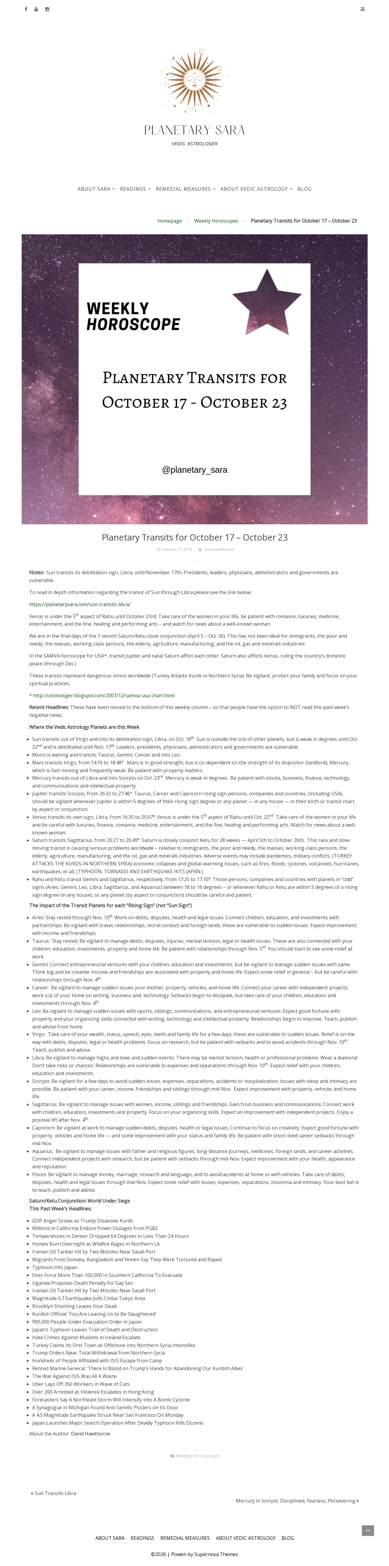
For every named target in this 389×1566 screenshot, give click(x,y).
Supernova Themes (216, 1554)
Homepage (168, 220)
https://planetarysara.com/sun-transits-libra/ (80, 604)
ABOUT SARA (94, 189)
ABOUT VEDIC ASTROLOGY (254, 189)
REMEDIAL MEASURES (183, 189)
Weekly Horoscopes (215, 220)
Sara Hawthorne (219, 549)
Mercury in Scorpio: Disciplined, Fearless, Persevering (295, 1500)
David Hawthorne (91, 1433)
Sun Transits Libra (56, 1493)
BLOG (305, 189)
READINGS (133, 189)
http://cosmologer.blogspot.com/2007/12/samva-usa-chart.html (104, 695)
